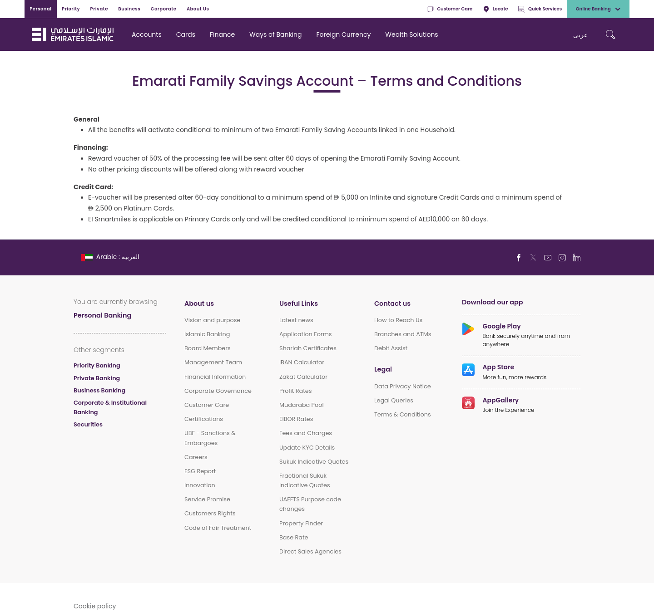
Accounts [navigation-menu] (147, 34)
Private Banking (97, 378)
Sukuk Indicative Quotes (313, 461)
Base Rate (293, 537)
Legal (383, 369)
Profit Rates (295, 390)
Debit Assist (390, 348)
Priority (71, 8)
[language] (111, 256)
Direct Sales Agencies (310, 551)
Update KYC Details (307, 447)
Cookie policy (95, 606)
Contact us (392, 303)
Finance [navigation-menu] (222, 34)
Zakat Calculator (303, 376)
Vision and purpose (212, 320)
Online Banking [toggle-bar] (598, 9)
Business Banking (99, 390)
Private (99, 8)
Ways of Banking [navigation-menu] (275, 34)
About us (199, 303)
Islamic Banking (207, 334)
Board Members (207, 348)
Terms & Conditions (402, 414)
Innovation (199, 485)
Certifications (203, 419)
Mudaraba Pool (301, 404)
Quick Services (540, 9)
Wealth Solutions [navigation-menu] (411, 34)
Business (129, 8)
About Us (198, 8)
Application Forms (305, 334)
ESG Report (200, 471)
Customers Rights (210, 513)
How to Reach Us (398, 320)
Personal (40, 8)
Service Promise (207, 499)
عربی (580, 35)
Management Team (213, 362)
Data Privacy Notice (402, 386)
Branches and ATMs (402, 334)
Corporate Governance (218, 390)
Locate (495, 9)
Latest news (296, 320)
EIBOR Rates (296, 419)
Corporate (164, 8)
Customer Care (449, 9)
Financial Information (215, 376)
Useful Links (298, 303)
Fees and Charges (305, 433)
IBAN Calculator (301, 362)
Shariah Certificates (308, 348)
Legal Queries (393, 400)
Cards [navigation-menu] (185, 34)
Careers (196, 457)
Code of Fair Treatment (217, 527)
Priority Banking (97, 365)
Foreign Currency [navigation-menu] (344, 34)
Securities (88, 424)
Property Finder (301, 523)
